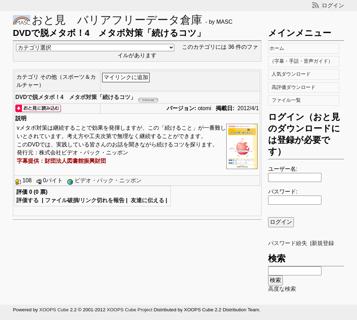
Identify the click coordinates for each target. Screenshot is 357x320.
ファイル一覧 (287, 100)
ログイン (333, 5)
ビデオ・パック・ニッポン (108, 180)
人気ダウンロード (291, 74)
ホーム (278, 48)
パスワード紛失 (287, 243)
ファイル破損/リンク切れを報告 (84, 200)
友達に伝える (147, 200)
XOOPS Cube (54, 309)
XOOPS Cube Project (129, 309)
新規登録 (323, 243)
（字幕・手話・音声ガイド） (303, 61)
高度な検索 (282, 289)
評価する (27, 200)
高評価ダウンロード (294, 87)
